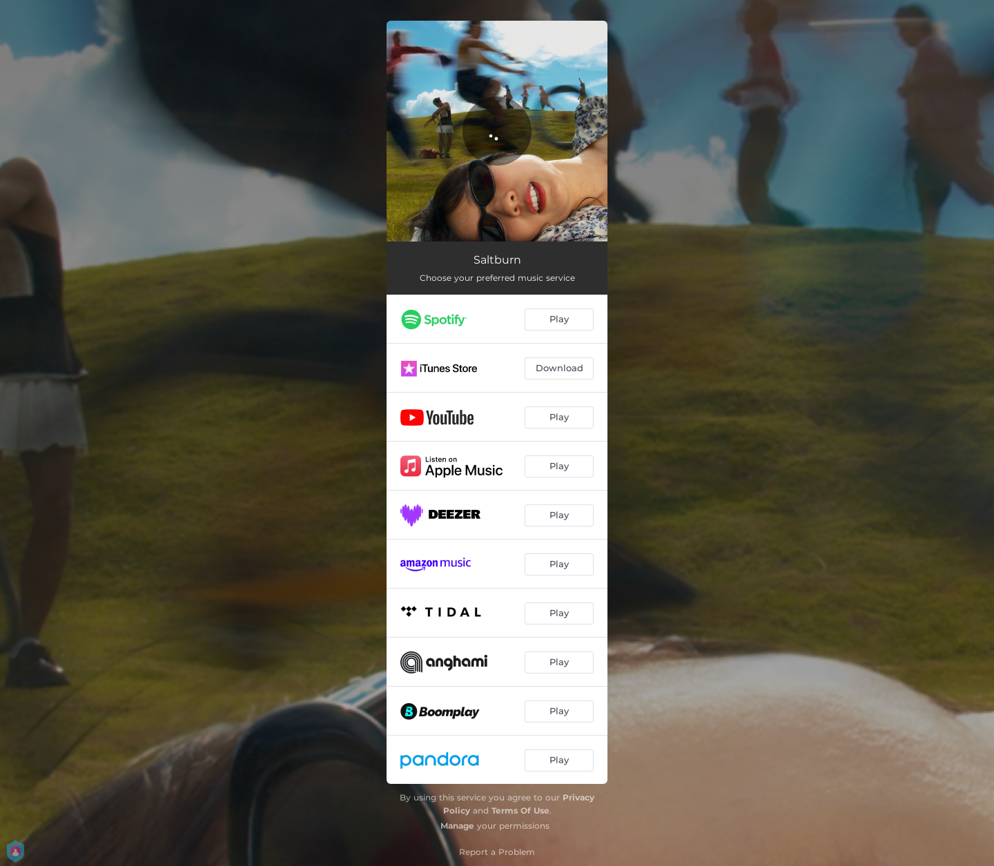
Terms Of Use (520, 810)
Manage (457, 825)
